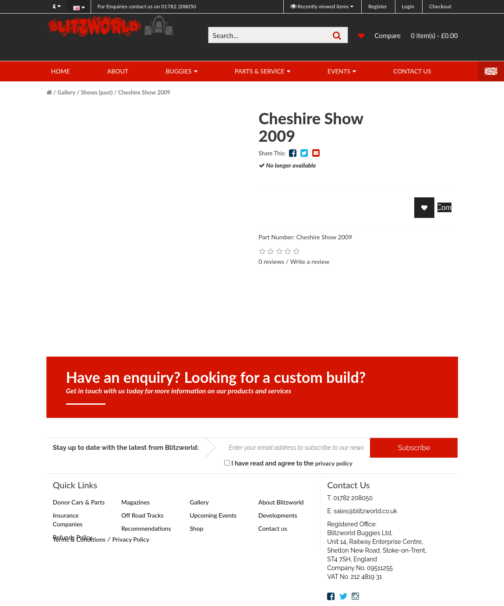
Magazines (135, 502)
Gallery (66, 92)
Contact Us (412, 71)
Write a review (309, 261)
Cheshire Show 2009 (144, 92)
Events (339, 71)
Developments (277, 515)
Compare (387, 35)
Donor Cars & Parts (79, 502)
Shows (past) (97, 92)
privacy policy (333, 463)
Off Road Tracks (142, 515)
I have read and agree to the (288, 463)
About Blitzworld (281, 502)
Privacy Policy (130, 539)
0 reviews (272, 261)
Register (377, 6)
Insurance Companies (68, 519)
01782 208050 (147, 6)
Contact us (272, 528)
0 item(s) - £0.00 (434, 35)
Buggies (178, 71)
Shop (196, 528)
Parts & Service (260, 71)
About (117, 71)
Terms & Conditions (79, 539)
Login (408, 6)
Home (60, 71)
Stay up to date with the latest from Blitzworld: (126, 448)
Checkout (440, 6)
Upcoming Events (213, 515)
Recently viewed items (320, 6)
